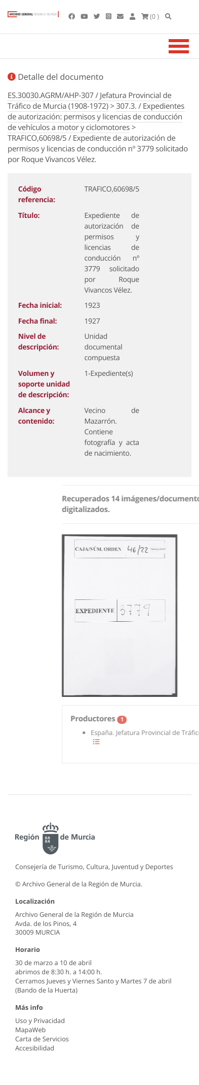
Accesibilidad (34, 1047)
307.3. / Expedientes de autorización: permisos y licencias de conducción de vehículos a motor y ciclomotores (96, 117)
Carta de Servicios (42, 1038)
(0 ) (150, 16)
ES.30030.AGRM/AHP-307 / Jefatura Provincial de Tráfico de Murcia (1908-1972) (90, 100)
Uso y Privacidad (40, 1020)
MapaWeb (30, 1029)
